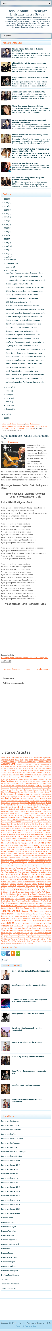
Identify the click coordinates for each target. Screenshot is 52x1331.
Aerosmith (38, 757)
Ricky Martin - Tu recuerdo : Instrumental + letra (23, 324)
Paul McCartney (20, 899)
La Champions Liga (25, 851)
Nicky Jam (20, 892)
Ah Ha (17, 760)
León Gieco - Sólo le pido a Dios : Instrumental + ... (25, 378)
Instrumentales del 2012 (10, 1174)
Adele (31, 757)
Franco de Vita (15, 822)
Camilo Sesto (47, 786)
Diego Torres (36, 805)
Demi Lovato (11, 805)
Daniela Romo (45, 801)
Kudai (27, 849)
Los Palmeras (18, 868)
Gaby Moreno (11, 824)
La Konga (9, 853)
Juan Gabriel (26, 840)
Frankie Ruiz (47, 822)
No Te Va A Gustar (44, 892)
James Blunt (38, 834)
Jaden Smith (24, 834)
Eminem (4, 818)
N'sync (21, 888)
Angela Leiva (6, 772)
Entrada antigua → (43, 669)
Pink (42, 901)
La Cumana (36, 851)
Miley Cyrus (40, 886)
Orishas (4, 896)
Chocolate (10, 794)
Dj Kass (9, 807)
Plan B (17, 903)
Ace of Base (24, 757)
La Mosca (34, 853)
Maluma (24, 877)
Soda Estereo (18, 926)
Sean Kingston (37, 918)
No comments (13, 442)
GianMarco (27, 824)
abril (7, 402)
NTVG (27, 888)
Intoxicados (4, 834)
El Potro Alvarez (40, 813)
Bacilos (44, 775)
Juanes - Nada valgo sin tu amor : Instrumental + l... (25, 317)
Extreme (9, 820)
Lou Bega (11, 872)
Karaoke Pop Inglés (8, 1227)
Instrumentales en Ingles (10, 1213)
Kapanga (10, 845)
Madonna (41, 874)
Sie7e (19, 923)
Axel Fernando (25, 775)
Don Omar (22, 807)
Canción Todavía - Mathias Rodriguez (26, 1085)
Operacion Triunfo (45, 894)
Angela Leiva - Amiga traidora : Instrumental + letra (25, 309)
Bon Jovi (32, 781)
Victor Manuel (31, 935)
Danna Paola (5, 803)
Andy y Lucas (45, 770)
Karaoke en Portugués (9, 1271)
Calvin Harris (25, 786)
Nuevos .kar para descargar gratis (25, 163)
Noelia (14, 894)
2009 (6, 414)
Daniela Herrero (23, 801)
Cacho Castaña (41, 783)
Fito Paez (44, 820)
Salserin (8, 918)
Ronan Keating (24, 916)
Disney (44, 805)
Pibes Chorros (28, 901)
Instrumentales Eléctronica (11, 1130)
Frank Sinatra (38, 822)
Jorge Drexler (42, 838)
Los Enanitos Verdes (26, 866)
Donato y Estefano (33, 807)
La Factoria (44, 851)
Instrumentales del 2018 (10, 1200)
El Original (24, 813)
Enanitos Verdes (15, 818)
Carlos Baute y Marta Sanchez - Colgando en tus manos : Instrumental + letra (30, 150)
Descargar (20, 424)
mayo (8, 398)
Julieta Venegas (21, 843)
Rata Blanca (32, 906)
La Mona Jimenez (24, 853)
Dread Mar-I (18, 809)
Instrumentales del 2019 (10, 1205)
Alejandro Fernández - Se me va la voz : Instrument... (25, 313)
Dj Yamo (15, 807)
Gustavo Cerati (18, 830)
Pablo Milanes (41, 896)
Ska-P (11, 926)
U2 (2, 935)
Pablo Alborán (32, 896)
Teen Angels (46, 928)
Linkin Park (47, 860)
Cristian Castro (35, 796)
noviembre (10, 263)
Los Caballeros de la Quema (29, 864)
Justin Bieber (44, 843)
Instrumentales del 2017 (10, 1196)
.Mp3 (9, 424)
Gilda (10, 826)
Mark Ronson (11, 882)
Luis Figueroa (12, 874)
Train (31, 933)
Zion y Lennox (28, 943)
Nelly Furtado (33, 890)
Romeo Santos (13, 916)
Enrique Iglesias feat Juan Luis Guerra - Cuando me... (26, 360)
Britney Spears (15, 783)
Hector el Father (11, 832)
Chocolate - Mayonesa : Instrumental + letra (22, 331)
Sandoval (14, 918)
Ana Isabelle (46, 768)
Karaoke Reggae (7, 1235)
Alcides (48, 760)
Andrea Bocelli (11, 770)
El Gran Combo (14, 813)
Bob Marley (25, 781)
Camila (32, 786)
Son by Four (46, 926)
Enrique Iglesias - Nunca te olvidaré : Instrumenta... (25, 320)
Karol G (32, 845)
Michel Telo (21, 886)
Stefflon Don (5, 928)
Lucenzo (37, 872)
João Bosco (16, 840)
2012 (6, 250)
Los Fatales (37, 866)
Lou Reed (18, 872)
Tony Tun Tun (24, 933)
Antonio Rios (21, 772)
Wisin (49, 939)
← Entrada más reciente (11, 669)
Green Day (5, 828)
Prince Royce (25, 903)
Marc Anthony (23, 879)
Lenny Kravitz (29, 860)
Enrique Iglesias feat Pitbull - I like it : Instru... (22, 295)
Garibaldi (20, 824)
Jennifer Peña (31, 836)
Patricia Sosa (9, 899)
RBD (3, 906)
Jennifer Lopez (20, 836)
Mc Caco (20, 884)
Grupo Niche (25, 828)
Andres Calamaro (24, 770)
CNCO (32, 783)
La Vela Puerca (17, 855)
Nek (26, 890)
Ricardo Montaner (30, 911)
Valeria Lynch (13, 935)
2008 (6, 418)
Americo (31, 768)
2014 (6, 243)
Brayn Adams (46, 781)
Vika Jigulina (41, 935)
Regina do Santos (7, 908)
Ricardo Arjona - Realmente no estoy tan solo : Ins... (25, 287)
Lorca (3, 862)
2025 (6, 203)
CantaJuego (5, 788)
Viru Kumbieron (38, 937)
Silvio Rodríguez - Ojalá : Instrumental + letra (22, 338)
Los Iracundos (46, 866)
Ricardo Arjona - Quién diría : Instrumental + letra (24, 364)
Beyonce (41, 779)
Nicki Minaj (12, 892)
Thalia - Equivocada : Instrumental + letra (27, 106)
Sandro (20, 918)
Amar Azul (18, 768)
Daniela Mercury (35, 801)
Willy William (41, 939)
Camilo (39, 785)
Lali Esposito (43, 855)
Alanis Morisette (39, 760)
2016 (6, 235)
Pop (40, 426)
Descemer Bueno (22, 805)
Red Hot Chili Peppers (44, 906)
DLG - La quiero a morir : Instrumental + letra (22, 306)
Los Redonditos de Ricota (19, 870)
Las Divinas (33, 858)
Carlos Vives (6, 790)
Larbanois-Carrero (14, 858)
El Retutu (11, 815)
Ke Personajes (25, 847)
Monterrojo (15, 888)
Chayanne (13, 792)
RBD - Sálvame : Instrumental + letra (19, 302)
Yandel (44, 941)
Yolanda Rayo (9, 943)
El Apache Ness (24, 811)
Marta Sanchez (29, 882)
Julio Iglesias (32, 843)
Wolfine (24, 941)
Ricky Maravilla (45, 911)
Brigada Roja (5, 783)
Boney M (38, 781)
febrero (9, 409)
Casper (35, 790)
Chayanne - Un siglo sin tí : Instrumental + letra (23, 335)
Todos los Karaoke (8, 1288)
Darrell (22, 803)
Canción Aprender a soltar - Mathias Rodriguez (29, 985)
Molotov (3, 888)
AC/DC (3, 757)
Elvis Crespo (46, 815)
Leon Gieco (39, 860)
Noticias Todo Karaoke (10, 1275)
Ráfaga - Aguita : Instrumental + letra (19, 284)
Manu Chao (5, 879)
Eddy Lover (5, 811)
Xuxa (28, 941)
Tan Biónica (26, 928)
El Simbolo (18, 815)
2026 (6, 199)
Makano (48, 874)
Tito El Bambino (39, 931)
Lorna (7, 862)
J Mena (17, 834)
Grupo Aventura (15, 828)
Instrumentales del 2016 (10, 1191)
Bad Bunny (25, 777)
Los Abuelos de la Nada (18, 862)
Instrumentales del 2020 (10, 1209)
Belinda (21, 779)
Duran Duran (26, 809)
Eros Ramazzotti (45, 818)
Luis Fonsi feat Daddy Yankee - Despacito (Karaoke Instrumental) (28, 179)
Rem (21, 908)
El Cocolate (38, 811)
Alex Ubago (29, 764)
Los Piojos (36, 868)
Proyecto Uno (34, 903)
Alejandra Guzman (8, 762)
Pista (36, 426)
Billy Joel (48, 779)
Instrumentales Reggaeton (11, 1143)
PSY (24, 896)
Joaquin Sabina (22, 838)
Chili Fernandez (39, 792)
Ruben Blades (40, 916)
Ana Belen (38, 768)
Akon (26, 760)
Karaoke (26, 426)
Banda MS (41, 777)
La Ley (15, 853)
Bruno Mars (26, 783)
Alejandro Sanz (8, 764)
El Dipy (6, 813)
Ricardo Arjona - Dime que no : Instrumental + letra (25, 375)
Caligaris (11, 786)
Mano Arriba (46, 877)
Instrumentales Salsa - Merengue (13, 1152)
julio (7, 391)
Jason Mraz (9, 836)
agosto (9, 387)
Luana (24, 872)
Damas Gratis (39, 798)
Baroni (8, 779)
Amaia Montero (7, 768)
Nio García (33, 892)
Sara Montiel (27, 918)
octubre (9, 267)
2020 (6, 221)
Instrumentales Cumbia (10, 1125)
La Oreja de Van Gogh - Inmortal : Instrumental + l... (25, 277)
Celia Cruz (42, 790)
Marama (13, 879)
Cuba (14, 424)
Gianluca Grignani (38, 824)
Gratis (27, 424)
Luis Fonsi (22, 874)
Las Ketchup (42, 858)
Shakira (9, 922)
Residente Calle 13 (31, 908)
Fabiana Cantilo (18, 820)
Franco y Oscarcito (27, 822)
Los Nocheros (6, 868)
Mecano (34, 884)
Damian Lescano (12, 801)
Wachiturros (5, 939)
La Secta (8, 855)
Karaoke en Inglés (8, 1262)
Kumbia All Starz (35, 849)
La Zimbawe (26, 855)
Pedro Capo (11, 901)
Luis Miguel (32, 874)
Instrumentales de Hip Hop (11, 1156)
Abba (8, 757)
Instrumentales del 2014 (10, 1183)
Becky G (14, 779)
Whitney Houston (23, 939)
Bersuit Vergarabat (31, 779)
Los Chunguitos (13, 866)
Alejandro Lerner (44, 762)
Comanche (14, 796)
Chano (7, 792)
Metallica (41, 884)
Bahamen (34, 777)
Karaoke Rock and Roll (10, 1244)
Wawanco (14, 939)
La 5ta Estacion (13, 851)
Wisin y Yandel (7, 941)
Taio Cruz (17, 928)
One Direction (33, 894)
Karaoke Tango (7, 1253)
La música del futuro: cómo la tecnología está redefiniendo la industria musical (29, 1001)
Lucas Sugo (30, 872)
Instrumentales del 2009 (10, 1161)
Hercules (31, 832)
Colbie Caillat (5, 796)
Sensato (35, 920)
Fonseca (7, 822)
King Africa (15, 849)
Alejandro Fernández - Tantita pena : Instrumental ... (25, 382)
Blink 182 (18, 781)
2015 (6, 239)
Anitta (14, 772)
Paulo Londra (43, 899)
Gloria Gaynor (37, 826)
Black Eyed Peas (7, 781)
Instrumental (34, 424)
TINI (11, 928)
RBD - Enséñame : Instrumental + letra (20, 368)
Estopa (3, 820)
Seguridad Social (11, 920)
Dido (29, 805)
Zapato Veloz (18, 943)
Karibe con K (18, 845)
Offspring (24, 894)
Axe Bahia (16, 775)
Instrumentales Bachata (10, 1121)
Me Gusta (27, 884)
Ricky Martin (7, 914)
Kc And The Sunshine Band (10, 847)
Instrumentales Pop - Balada (12, 426)
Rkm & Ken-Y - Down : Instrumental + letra (21, 327)
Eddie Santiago (45, 809)
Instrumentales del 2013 (10, 1178)
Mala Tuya (16, 877)
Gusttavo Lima (40, 830)
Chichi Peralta (28, 792)
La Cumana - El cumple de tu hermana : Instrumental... (26, 280)
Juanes (10, 843)
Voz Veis (48, 937)
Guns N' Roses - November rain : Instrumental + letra (25, 349)
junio (8, 395)
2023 (6, 210)
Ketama (43, 847)
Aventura (4, 775)
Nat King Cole (34, 888)
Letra (32, 426)
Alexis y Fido (14, 766)
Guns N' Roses (6, 830)
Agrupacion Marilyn (7, 760)
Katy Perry (39, 845)
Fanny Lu (27, 820)
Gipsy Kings (17, 826)
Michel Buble (12, 886)
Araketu (33, 772)
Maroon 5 (20, 882)
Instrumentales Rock (9, 1147)
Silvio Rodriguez (28, 923)
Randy (24, 906)
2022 (6, 214)
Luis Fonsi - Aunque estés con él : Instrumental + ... (25, 342)
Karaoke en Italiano (8, 1266)
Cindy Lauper (34, 794)
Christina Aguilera (22, 794)
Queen (48, 903)
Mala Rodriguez (6, 877)
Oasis (19, 894)
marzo (8, 405)
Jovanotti (8, 840)
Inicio (4, 424)
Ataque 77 (47, 772)
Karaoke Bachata (7, 1218)
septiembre (10, 271)
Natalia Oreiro (45, 888)
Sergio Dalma (42, 920)
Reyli (49, 908)
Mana (37, 877)
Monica (9, 888)
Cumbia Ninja (46, 796)
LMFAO (4, 851)
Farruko (34, 820)
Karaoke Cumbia (7, 1222)
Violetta (29, 937)
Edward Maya (14, 811)
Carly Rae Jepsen (17, 790)
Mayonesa (13, 884)
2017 (6, 232)
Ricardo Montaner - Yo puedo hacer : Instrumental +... (26, 357)
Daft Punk (23, 798)
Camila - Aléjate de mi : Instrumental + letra (22, 298)
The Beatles (11, 931)
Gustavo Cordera (29, 830)
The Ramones (28, 931)
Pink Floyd (47, 901)
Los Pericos (28, 868)
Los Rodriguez (34, 870)
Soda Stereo (27, 926)
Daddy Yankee (12, 798)
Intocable (48, 832)
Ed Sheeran (35, 809)
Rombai (4, 916)
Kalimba (4, 845)
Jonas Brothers (33, 838)
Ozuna (20, 896)
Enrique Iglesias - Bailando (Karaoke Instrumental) (31, 971)
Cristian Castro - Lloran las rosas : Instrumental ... (24, 291)
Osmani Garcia (12, 896)
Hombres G (39, 832)
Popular (6, 965)
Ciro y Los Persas (45, 794)
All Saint (36, 766)
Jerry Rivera (41, 836)
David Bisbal (30, 803)
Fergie (39, 820)
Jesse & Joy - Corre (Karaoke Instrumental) (28, 92)
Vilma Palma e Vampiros (15, 937)
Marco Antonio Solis (38, 879)
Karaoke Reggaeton (9, 1240)
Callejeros (17, 786)
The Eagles (20, 931)
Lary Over (24, 858)
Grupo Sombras (45, 828)
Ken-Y (33, 847)
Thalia (4, 930)
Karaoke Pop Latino (8, 1231)
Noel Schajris (6, 894)
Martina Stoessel (41, 882)
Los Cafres (44, 864)
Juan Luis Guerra (39, 840)
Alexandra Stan (39, 764)
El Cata (32, 811)
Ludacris (44, 872)
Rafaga (8, 906)
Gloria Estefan (27, 826)
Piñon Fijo (11, 903)
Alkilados (30, 766)
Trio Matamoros (39, 933)
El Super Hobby (28, 815)
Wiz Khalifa (17, 941)
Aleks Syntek (20, 764)
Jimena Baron (11, 838)
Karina (26, 845)
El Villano (37, 815)
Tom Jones (8, 933)
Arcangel (40, 772)
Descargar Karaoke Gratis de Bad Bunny (27, 1042)
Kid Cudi (8, 849)
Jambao (31, 834)
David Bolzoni (40, 803)
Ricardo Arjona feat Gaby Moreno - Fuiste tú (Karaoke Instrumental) (29, 121)
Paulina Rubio (31, 899)
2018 (6, 228)
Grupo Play (34, 828)
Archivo (17, 965)
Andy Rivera (35, 770)
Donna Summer (46, 807)
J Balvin (12, 834)
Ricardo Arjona (10, 910)
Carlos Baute (26, 788)
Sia (16, 923)
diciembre (10, 260)
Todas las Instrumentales (19, 428)
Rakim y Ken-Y (16, 906)
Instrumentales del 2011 (10, 1169)
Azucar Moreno (36, 775)
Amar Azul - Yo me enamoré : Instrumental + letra (24, 273)
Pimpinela (36, 901)
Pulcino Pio (42, 903)
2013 (6, 246)
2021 (6, 217)
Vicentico (21, 935)
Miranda (48, 886)
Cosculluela (21, 796)
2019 (6, 224)
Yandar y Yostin (36, 941)
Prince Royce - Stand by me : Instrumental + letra (24, 353)
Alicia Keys (22, 766)
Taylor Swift (37, 928)
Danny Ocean (15, 803)
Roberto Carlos (38, 914)
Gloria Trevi (47, 826)
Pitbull (4, 903)
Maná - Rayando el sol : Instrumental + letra (22, 371)
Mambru (32, 877)
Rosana (33, 916)
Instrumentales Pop (8, 1134)
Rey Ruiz (44, 908)
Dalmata (30, 798)
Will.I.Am (33, 939)
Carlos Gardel (37, 788)
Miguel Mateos (30, 886)
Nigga (27, 892)
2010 (6, 257)
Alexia (7, 766)
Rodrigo (48, 914)
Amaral (25, 768)
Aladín (31, 760)
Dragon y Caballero (7, 809)
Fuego (3, 824)
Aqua (28, 772)
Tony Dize (16, 933)
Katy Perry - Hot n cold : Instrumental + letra (22, 346)
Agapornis (47, 757)
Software (37, 926)
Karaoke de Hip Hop (9, 1257)
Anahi (3, 770)
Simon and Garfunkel (40, 923)
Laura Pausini (20, 860)
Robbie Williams (26, 914)
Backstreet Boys (14, 777)
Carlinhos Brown (15, 788)
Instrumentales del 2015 (10, 1187)
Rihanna (17, 914)
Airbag (22, 760)
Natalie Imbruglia (7, 890)
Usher (6, 935)
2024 (6, 206)
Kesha (37, 847)
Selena (18, 920)
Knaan (22, 849)
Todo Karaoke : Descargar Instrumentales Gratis (27, 12)
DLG (2, 798)
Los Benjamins (14, 864)
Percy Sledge (20, 901)
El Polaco (31, 813)
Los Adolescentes (34, 862)
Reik (17, 908)
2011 (6, 254)
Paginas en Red (30, 1326)
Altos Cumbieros (45, 766)
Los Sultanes (44, 870)
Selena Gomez (26, 920)
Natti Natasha (19, 890)
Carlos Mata (46, 788)
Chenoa (20, 792)
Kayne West (47, 845)
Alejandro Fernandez (27, 762)
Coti (27, 796)
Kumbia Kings (46, 849)
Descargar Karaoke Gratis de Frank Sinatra (28, 1014)
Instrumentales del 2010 (10, 1165)
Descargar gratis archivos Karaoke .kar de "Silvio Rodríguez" (24, 658)
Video (32, 428)
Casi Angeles (28, 790)
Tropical (47, 933)
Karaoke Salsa (6, 1249)
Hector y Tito (23, 832)
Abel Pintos (15, 757)
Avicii (10, 775)
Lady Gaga (34, 855)
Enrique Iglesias (30, 817)
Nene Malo (42, 890)
